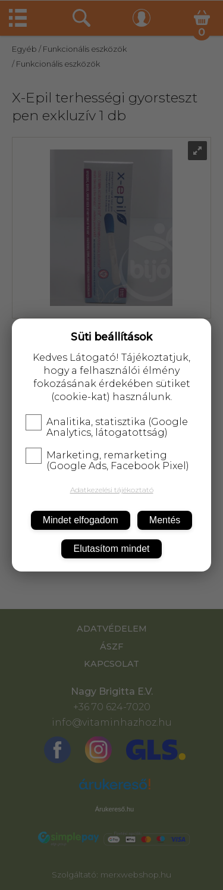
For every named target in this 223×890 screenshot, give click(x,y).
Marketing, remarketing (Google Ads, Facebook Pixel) (107, 460)
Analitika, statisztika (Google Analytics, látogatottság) (107, 427)
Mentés (164, 520)
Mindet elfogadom (80, 520)
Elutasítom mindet (111, 549)
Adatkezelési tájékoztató (111, 489)
